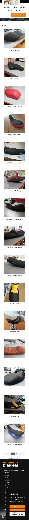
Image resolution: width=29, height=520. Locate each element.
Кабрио (7, 486)
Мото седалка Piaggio (14, 191)
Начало (7, 7)
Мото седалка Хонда (14, 106)
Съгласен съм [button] (17, 506)
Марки (22, 7)
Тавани (7, 487)
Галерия (15, 7)
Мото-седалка (14, 303)
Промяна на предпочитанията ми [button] (17, 513)
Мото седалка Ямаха (14, 247)
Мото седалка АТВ (14, 134)
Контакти (18, 10)
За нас (9, 10)
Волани (7, 484)
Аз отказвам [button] (17, 509)
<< (6, 454)
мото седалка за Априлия (14, 163)
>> (23, 454)
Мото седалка (14, 50)
